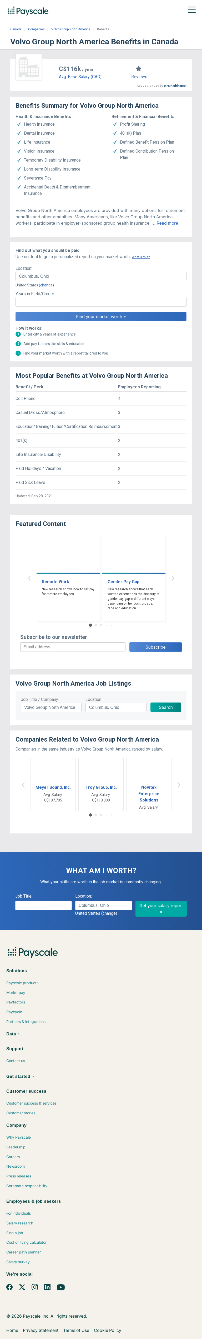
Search (166, 707)
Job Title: (23, 896)
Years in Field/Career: (35, 293)
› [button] (173, 577)
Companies (36, 29)
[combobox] (101, 276)
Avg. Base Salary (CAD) (80, 76)
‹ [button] (29, 577)
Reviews (139, 76)
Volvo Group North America (70, 29)
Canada (16, 29)
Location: (24, 268)
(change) (46, 285)
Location (93, 699)
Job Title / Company (39, 699)
